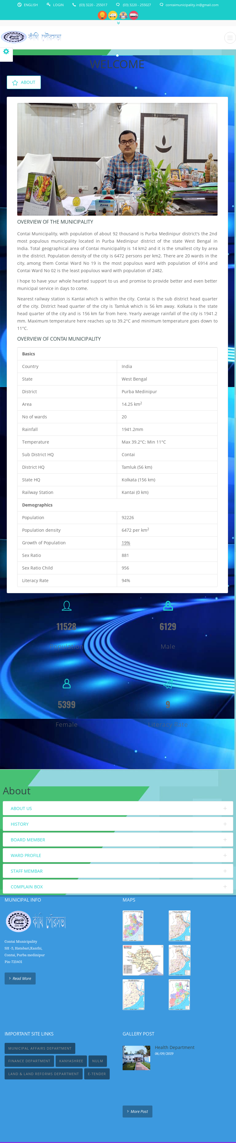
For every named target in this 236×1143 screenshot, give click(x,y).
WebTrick (116, 1124)
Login (58, 4)
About (24, 82)
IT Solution (137, 1124)
